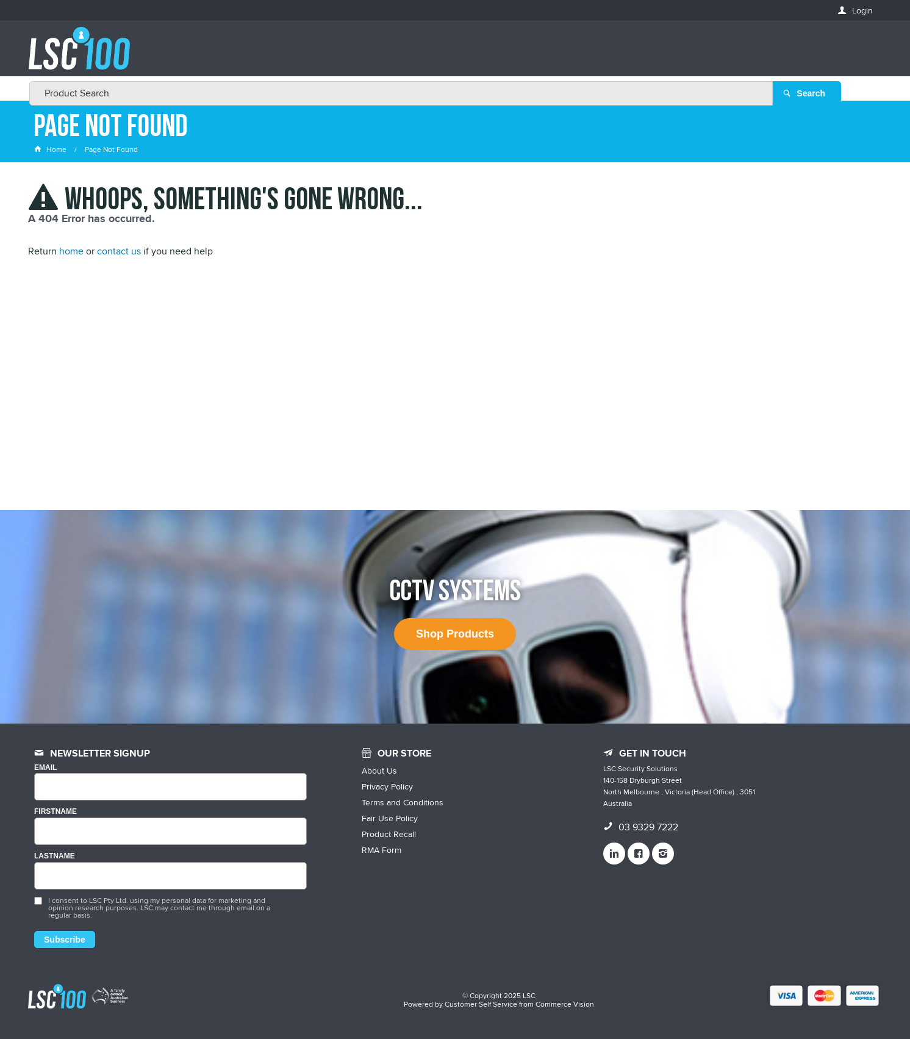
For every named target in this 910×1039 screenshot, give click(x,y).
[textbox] (451, 55)
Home (51, 149)
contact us (119, 251)
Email (45, 768)
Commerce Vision (565, 1004)
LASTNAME (54, 856)
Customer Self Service (481, 1004)
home (71, 251)
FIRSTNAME (55, 812)
